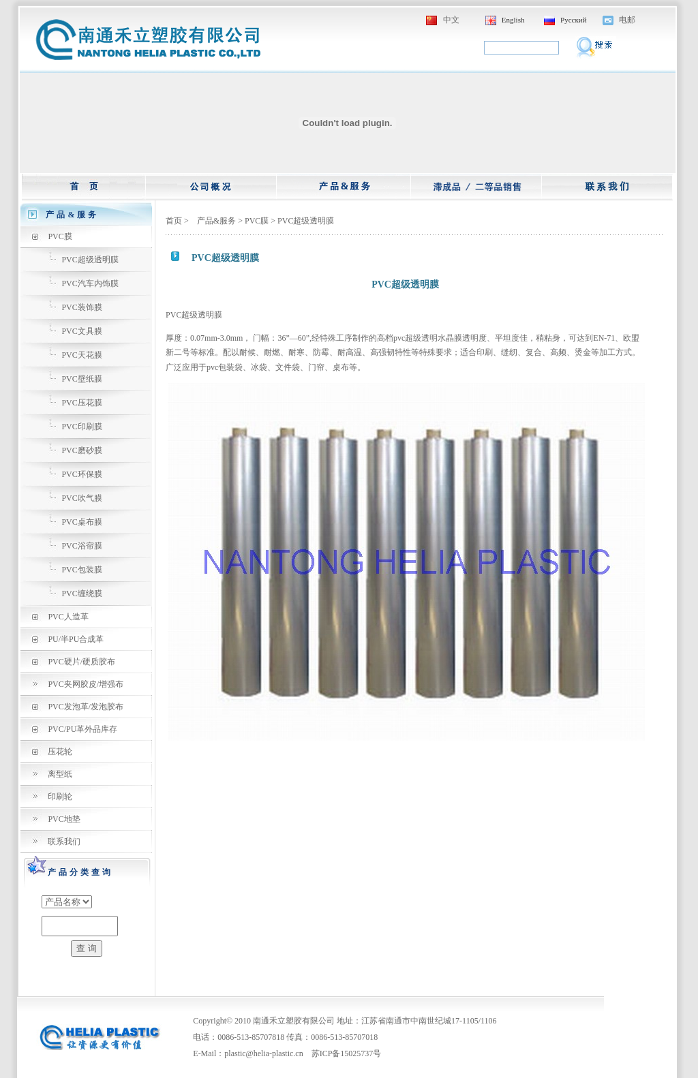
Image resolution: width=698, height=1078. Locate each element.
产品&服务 (216, 221)
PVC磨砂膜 (81, 450)
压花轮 (60, 751)
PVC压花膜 (81, 402)
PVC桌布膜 (81, 522)
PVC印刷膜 (81, 426)
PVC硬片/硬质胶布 (81, 661)
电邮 (627, 20)
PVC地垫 (64, 819)
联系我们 (64, 841)
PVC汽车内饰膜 (89, 283)
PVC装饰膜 (81, 307)
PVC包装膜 (81, 569)
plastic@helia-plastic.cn (263, 1053)
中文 (451, 20)
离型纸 (60, 774)
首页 (174, 221)
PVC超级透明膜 (89, 259)
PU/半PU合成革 (76, 639)
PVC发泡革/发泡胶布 (85, 706)
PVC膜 (60, 236)
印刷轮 (60, 796)
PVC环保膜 (81, 474)
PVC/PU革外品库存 (82, 729)
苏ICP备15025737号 (347, 1053)
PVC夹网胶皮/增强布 (85, 684)
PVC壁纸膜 (81, 379)
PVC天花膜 (81, 355)
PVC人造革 (68, 616)
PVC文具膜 (81, 331)
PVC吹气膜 (81, 498)
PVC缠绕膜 (81, 593)
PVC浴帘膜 (81, 546)
